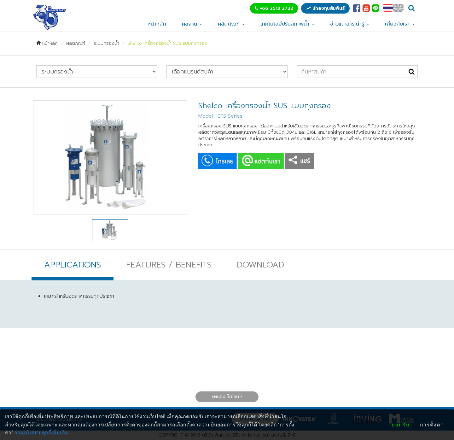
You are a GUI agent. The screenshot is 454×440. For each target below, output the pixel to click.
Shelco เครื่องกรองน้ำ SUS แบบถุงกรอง (167, 43)
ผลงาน (192, 24)
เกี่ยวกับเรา (400, 24)
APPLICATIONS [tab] (72, 265)
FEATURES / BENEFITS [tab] (169, 265)
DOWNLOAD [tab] (260, 265)
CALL (217, 161)
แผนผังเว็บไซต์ (225, 396)
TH (388, 8)
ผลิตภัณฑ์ (231, 24)
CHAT (261, 161)
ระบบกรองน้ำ (106, 43)
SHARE (299, 161)
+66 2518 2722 (274, 8)
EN (398, 8)
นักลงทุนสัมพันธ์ (325, 8)
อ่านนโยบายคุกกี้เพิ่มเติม (41, 433)
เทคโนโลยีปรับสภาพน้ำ (287, 24)
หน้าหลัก (157, 24)
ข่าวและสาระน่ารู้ (349, 24)
